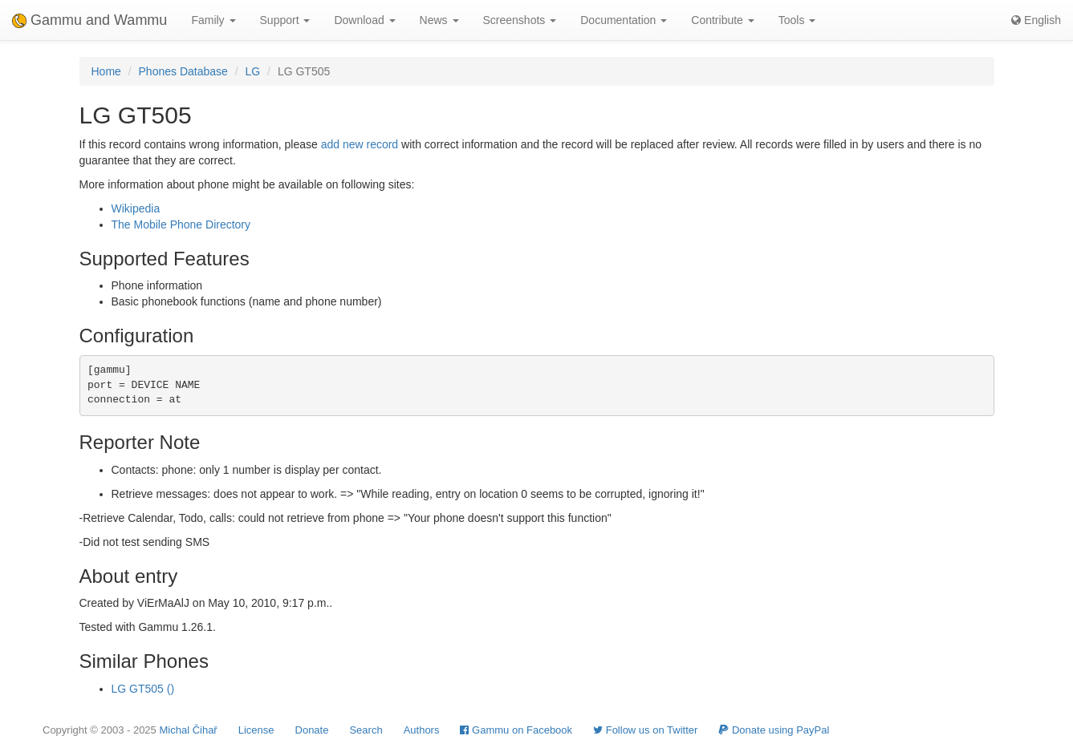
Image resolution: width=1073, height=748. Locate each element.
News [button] (439, 20)
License (256, 730)
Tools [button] (797, 20)
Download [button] (364, 20)
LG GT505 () (143, 688)
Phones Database (183, 71)
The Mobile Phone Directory (181, 224)
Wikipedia (136, 208)
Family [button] (213, 20)
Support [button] (285, 20)
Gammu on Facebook (516, 730)
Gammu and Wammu (89, 20)
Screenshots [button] (520, 20)
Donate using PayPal (773, 730)
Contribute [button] (722, 20)
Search (365, 730)
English (1036, 20)
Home (106, 71)
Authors (422, 730)
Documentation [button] (623, 20)
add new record (360, 144)
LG (253, 71)
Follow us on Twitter (645, 730)
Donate (312, 730)
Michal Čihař (188, 730)
